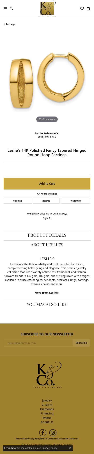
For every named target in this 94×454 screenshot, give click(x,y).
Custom (47, 405)
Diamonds (47, 409)
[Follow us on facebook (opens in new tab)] (42, 432)
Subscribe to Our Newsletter (47, 334)
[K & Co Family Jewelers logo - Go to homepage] (47, 9)
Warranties (75, 200)
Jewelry (47, 400)
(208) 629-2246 (47, 137)
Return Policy (22, 439)
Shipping (17, 200)
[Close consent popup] (70, 448)
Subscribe (81, 343)
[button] (11, 8)
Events (47, 418)
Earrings (10, 24)
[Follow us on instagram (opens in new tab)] (52, 432)
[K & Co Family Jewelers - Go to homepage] (47, 376)
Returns (46, 200)
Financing (47, 413)
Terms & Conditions (48, 439)
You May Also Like (47, 305)
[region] (47, 80)
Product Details (47, 235)
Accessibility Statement (67, 439)
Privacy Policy (34, 439)
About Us (47, 422)
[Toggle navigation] (4, 8)
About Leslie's (47, 245)
